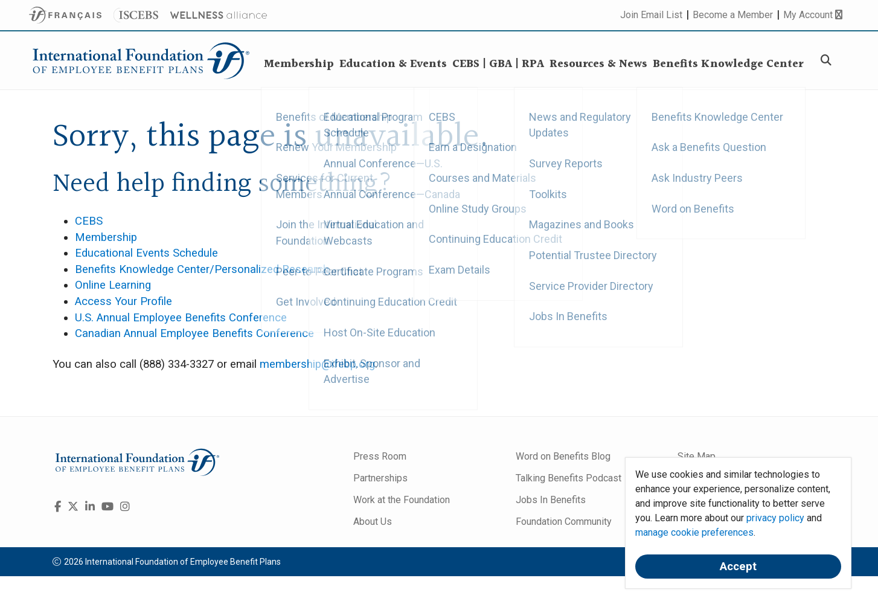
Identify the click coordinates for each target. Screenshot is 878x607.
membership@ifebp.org (317, 364)
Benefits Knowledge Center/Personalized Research (202, 269)
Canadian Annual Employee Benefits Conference (194, 333)
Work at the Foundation (401, 500)
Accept (738, 566)
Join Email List (651, 15)
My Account (812, 15)
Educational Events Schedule (146, 253)
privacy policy (775, 518)
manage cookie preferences (694, 532)
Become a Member (733, 15)
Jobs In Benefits (551, 500)
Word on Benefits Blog (563, 456)
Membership (106, 237)
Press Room (379, 456)
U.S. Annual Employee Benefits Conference (181, 317)
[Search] (828, 60)
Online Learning (113, 285)
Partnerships (380, 478)
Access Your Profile (123, 301)
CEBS (89, 221)
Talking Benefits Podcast (568, 478)
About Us (372, 521)
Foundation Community (564, 521)
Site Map (697, 456)
